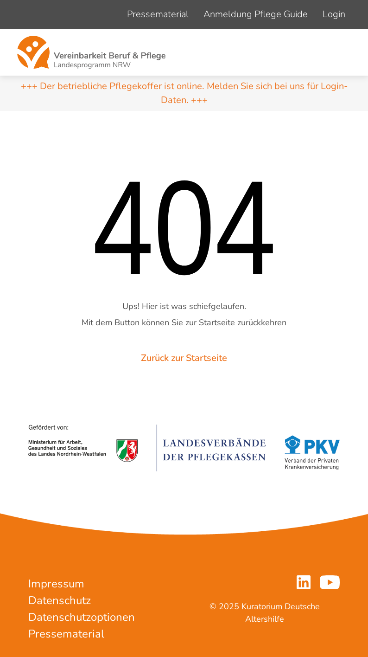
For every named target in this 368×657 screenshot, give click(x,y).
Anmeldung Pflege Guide (255, 14)
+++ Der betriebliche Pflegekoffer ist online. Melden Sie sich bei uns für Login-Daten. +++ (184, 93)
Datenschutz (59, 600)
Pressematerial (158, 14)
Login (334, 14)
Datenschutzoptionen (81, 617)
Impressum (56, 583)
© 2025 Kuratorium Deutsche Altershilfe (264, 613)
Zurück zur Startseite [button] (184, 358)
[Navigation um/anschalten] (340, 52)
